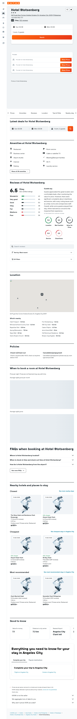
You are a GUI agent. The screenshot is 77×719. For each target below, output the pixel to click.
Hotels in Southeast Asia (16, 714)
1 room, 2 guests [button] (18, 32)
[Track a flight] (3, 27)
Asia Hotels (28, 713)
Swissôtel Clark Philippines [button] (52, 596)
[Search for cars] (3, 18)
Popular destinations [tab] (35, 660)
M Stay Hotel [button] (47, 558)
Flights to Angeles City (21, 672)
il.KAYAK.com (13, 713)
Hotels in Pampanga (55, 713)
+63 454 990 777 (17, 18)
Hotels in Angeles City (49, 672)
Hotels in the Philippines (40, 713)
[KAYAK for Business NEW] (3, 32)
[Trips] (3, 37)
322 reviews (23, 20)
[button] (3, 3)
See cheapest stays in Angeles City (62, 531)
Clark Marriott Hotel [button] (17, 596)
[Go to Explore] (3, 23)
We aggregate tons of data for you (43, 699)
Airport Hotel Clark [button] (49, 517)
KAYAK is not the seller (43, 695)
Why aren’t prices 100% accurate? (43, 702)
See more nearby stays (66, 491)
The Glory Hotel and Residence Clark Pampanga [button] (23, 516)
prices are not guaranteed (50, 689)
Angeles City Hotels (31, 714)
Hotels (21, 713)
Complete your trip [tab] (19, 660)
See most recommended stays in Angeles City (59, 572)
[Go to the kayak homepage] (13, 3)
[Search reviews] (43, 246)
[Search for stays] (3, 13)
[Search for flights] (3, 9)
